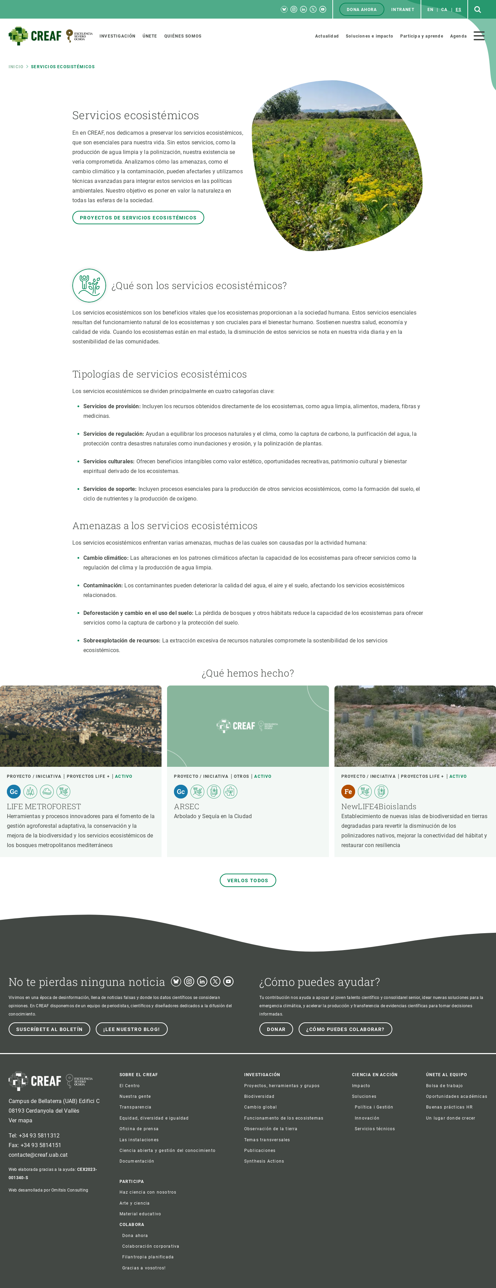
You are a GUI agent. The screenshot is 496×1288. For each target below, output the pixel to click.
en (430, 9)
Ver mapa (20, 1120)
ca (444, 9)
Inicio (16, 66)
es (458, 9)
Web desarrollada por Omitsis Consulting (48, 1190)
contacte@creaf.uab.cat (38, 1155)
